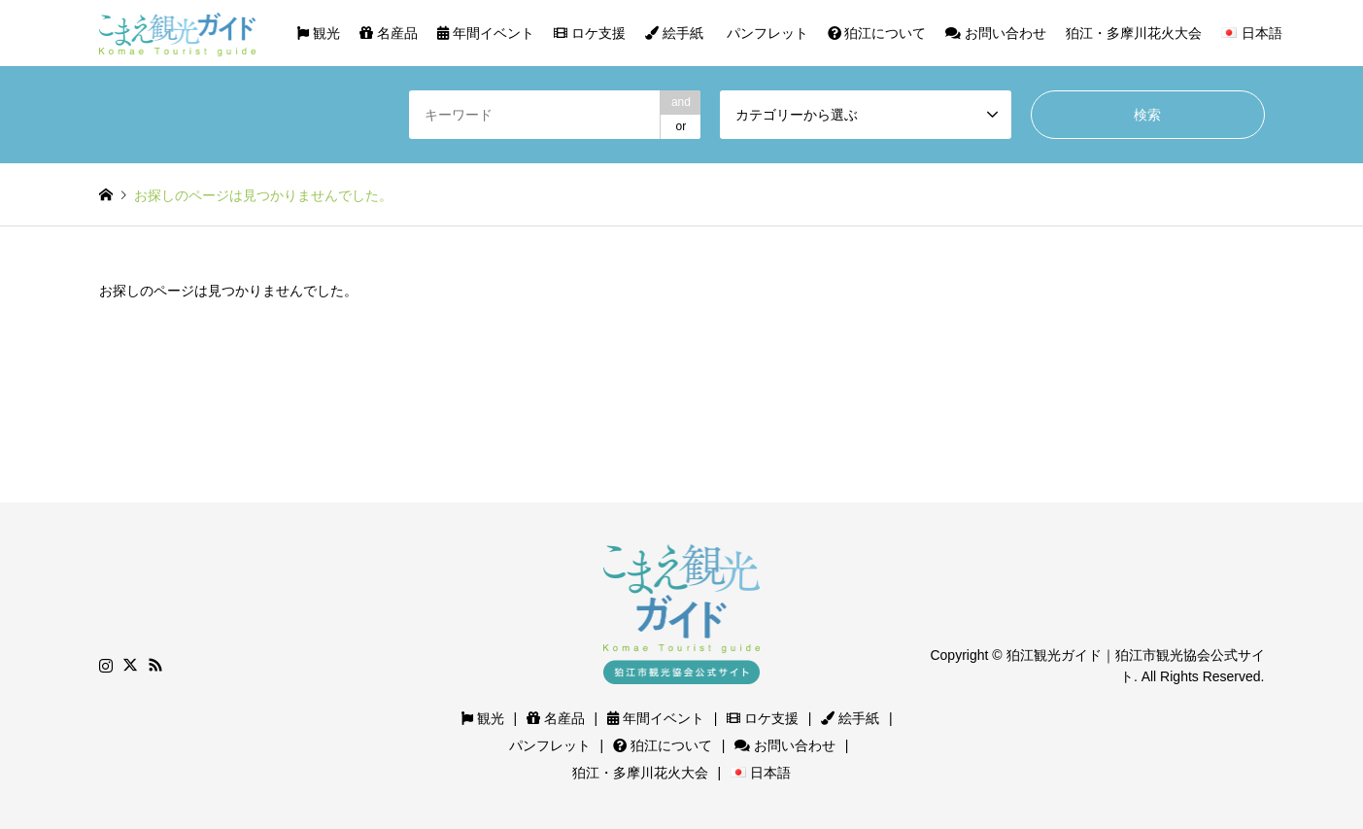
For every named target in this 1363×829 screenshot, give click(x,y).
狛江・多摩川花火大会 (1134, 33)
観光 (318, 33)
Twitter (130, 665)
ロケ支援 (590, 33)
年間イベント (485, 33)
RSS (155, 665)
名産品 (388, 33)
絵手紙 (674, 33)
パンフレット (765, 33)
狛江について (877, 33)
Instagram (106, 665)
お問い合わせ (995, 33)
